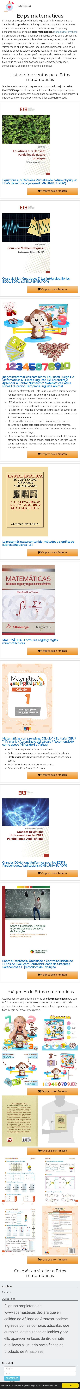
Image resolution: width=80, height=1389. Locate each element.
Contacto (6, 1292)
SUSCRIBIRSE (12, 1378)
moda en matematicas (65, 31)
